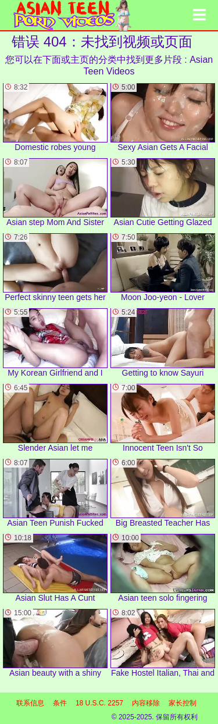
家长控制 (182, 703)
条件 (60, 703)
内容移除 (146, 703)
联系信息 (30, 703)
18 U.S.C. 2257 (99, 703)
